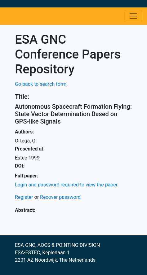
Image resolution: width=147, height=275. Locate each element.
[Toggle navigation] (133, 16)
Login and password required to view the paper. (67, 185)
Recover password (60, 197)
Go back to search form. (41, 84)
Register (24, 197)
